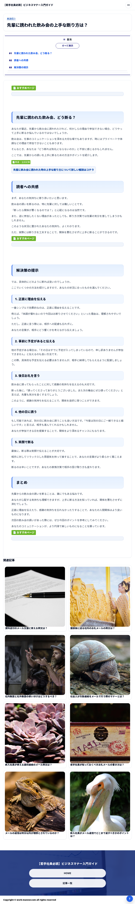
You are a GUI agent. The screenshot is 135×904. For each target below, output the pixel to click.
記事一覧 (67, 883)
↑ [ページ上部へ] (129, 898)
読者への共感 (21, 60)
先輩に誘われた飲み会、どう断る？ (33, 53)
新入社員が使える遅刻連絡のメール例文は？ (28, 766)
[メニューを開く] (128, 5)
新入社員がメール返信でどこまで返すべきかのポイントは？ (99, 836)
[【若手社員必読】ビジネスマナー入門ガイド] (28, 5)
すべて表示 (67, 46)
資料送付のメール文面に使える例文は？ (26, 629)
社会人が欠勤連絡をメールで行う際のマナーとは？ (97, 698)
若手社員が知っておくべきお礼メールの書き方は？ (97, 766)
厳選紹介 (11, 18)
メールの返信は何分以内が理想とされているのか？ (32, 834)
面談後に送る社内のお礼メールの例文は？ (92, 629)
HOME (67, 873)
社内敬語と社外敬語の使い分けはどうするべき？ (31, 698)
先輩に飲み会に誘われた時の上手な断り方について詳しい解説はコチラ (53, 170)
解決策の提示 (21, 67)
